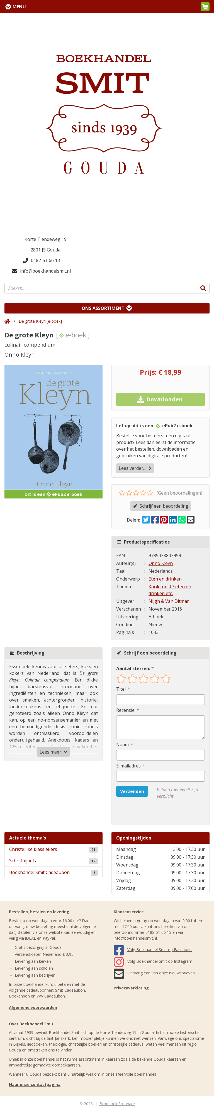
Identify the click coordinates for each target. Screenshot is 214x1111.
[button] (205, 6)
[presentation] (152, 812)
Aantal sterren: (133, 668)
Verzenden (132, 791)
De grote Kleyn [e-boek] (40, 321)
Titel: (121, 689)
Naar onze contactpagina (34, 1084)
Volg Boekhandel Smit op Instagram (153, 961)
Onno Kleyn (161, 563)
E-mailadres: (129, 766)
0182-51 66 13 (41, 260)
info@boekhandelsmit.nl (41, 271)
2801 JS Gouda (45, 250)
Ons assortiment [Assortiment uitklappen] (103, 308)
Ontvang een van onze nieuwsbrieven (154, 973)
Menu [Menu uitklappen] (19, 7)
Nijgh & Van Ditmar (169, 601)
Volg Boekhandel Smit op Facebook (153, 949)
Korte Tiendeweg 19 (46, 239)
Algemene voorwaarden (33, 1007)
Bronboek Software (117, 1103)
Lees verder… (135, 468)
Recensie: (125, 710)
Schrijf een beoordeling (160, 506)
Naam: (123, 745)
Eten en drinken (165, 579)
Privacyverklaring (131, 988)
